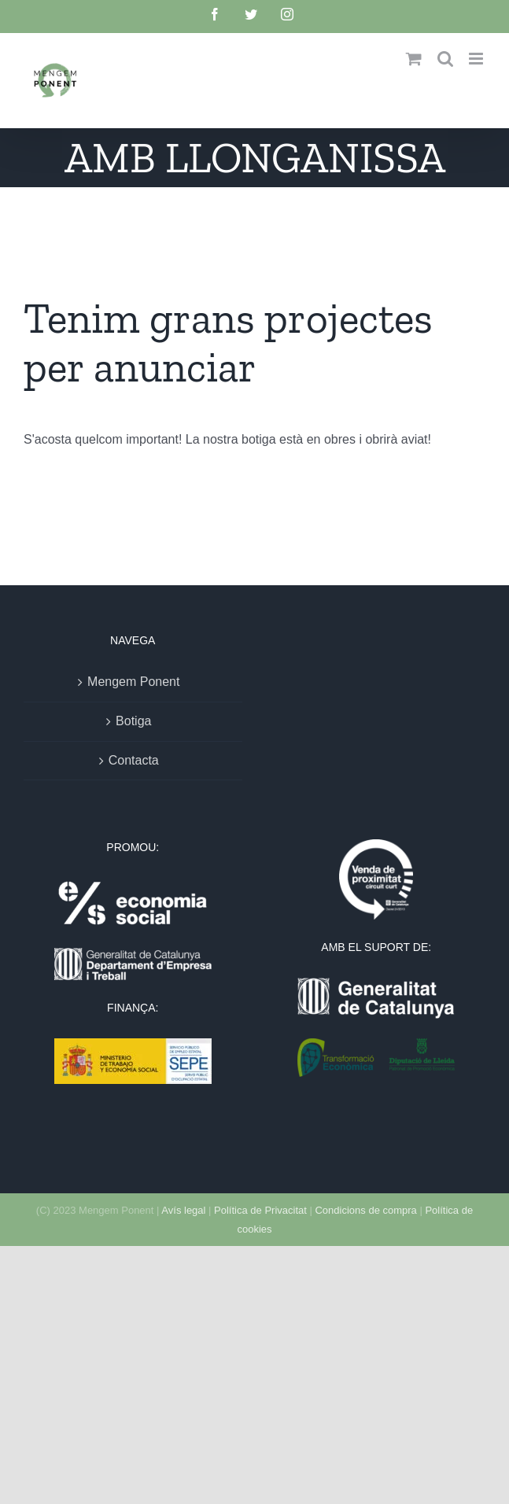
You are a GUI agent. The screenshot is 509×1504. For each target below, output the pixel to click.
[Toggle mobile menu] (477, 58)
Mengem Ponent (133, 681)
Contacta (134, 760)
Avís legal (183, 1210)
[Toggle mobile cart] (414, 58)
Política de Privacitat (260, 1210)
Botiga (133, 721)
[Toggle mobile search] (445, 58)
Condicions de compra (365, 1210)
